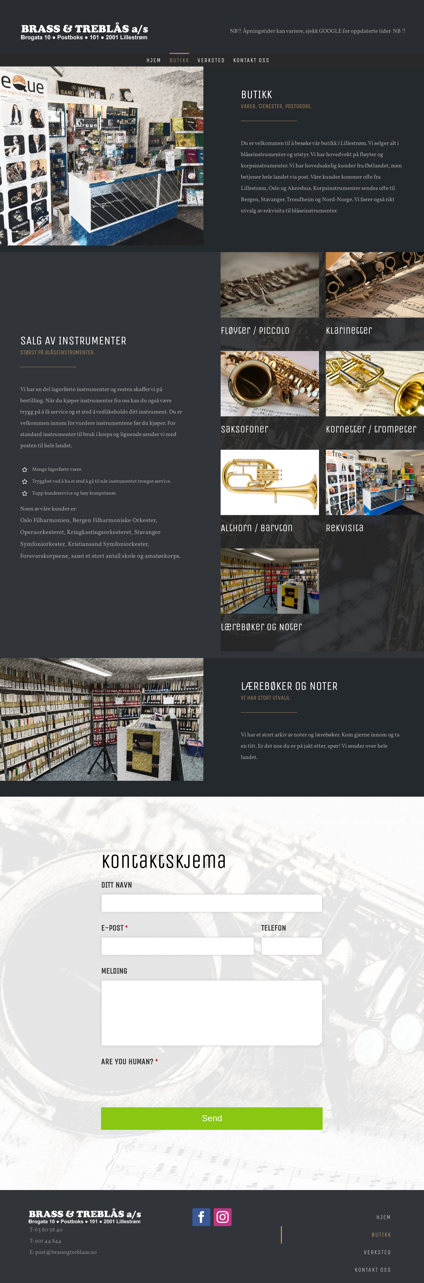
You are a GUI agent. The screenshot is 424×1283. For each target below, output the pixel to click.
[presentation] (151, 1083)
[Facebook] (201, 1217)
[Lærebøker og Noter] (270, 562)
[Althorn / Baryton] (270, 460)
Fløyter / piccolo (255, 330)
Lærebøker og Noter (261, 635)
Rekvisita (349, 533)
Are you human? (129, 1061)
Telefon (273, 928)
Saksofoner (244, 432)
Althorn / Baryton (257, 533)
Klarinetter (353, 330)
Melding (114, 971)
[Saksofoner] (270, 359)
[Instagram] (223, 1217)
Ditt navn (116, 885)
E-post (114, 928)
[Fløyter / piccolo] (270, 257)
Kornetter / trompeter (375, 432)
